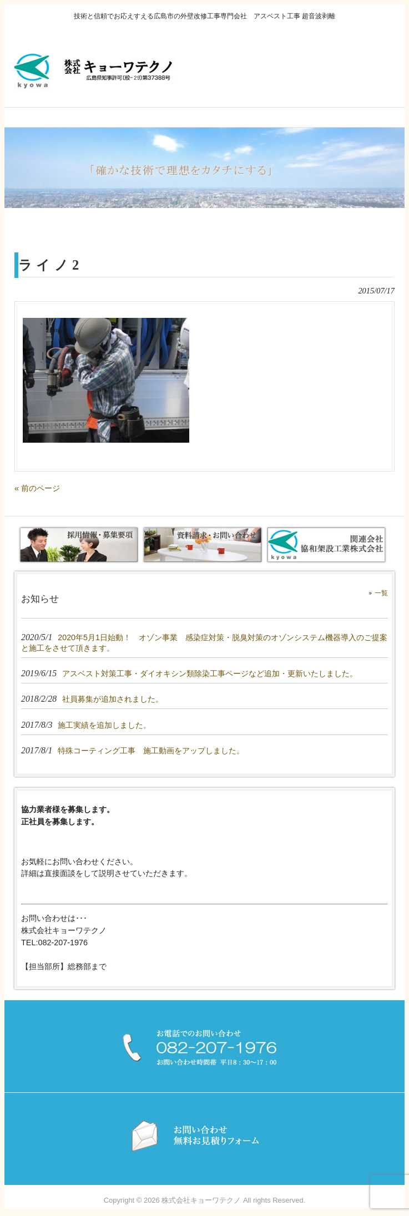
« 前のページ (37, 488)
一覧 (381, 593)
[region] (204, 167)
